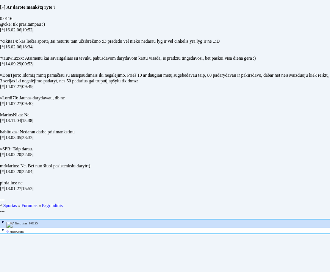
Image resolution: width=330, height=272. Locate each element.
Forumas (30, 205)
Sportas (10, 205)
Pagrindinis (52, 205)
